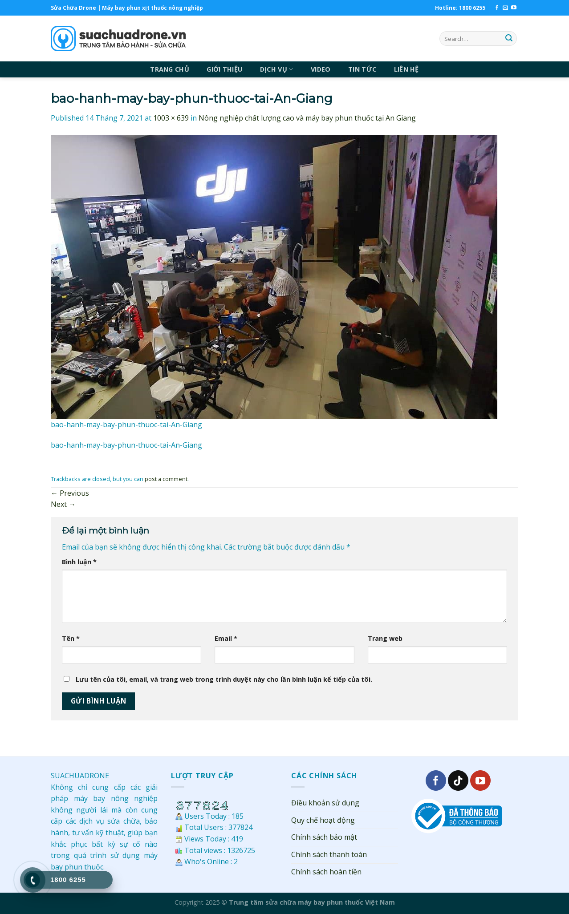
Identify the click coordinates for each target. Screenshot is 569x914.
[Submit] (508, 38)
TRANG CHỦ (169, 69)
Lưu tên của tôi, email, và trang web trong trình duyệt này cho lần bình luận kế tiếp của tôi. (224, 679)
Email (226, 638)
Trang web (385, 638)
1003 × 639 (171, 118)
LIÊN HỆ (406, 69)
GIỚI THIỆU (224, 69)
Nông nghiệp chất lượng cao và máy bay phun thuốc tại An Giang (307, 118)
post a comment (166, 479)
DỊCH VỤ (276, 69)
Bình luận (79, 562)
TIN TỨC (362, 69)
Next (63, 504)
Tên (71, 638)
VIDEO (320, 69)
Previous (70, 493)
